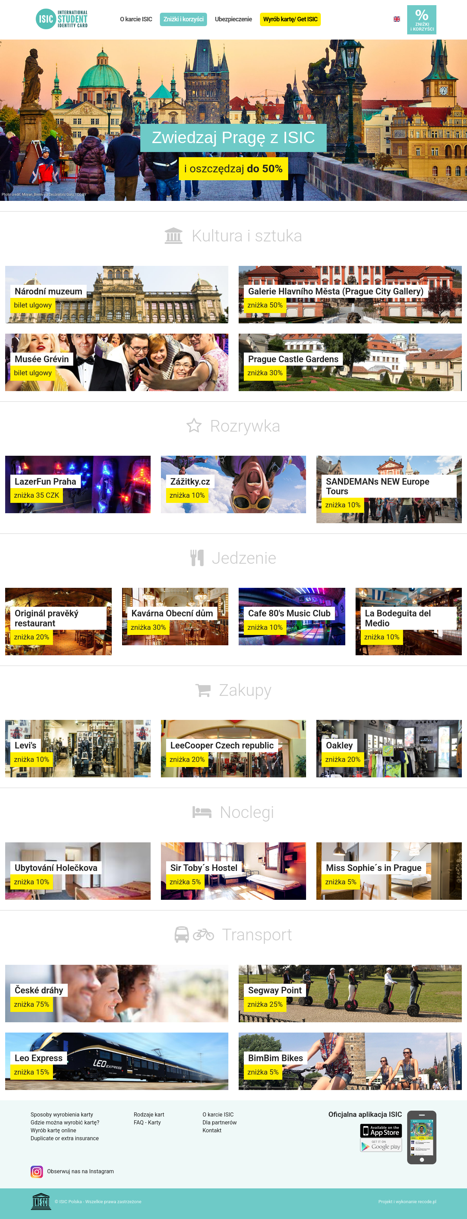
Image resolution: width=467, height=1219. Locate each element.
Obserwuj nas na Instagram (72, 1171)
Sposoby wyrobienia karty (62, 1114)
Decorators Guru (61, 194)
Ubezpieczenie (233, 19)
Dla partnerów (220, 1122)
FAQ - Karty (147, 1122)
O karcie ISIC (136, 19)
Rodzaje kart (149, 1114)
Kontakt (212, 1130)
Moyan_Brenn (32, 194)
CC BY (81, 194)
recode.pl (427, 1201)
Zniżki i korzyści (183, 19)
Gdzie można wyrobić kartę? (65, 1122)
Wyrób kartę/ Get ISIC (290, 19)
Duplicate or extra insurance (65, 1138)
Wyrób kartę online (53, 1130)
